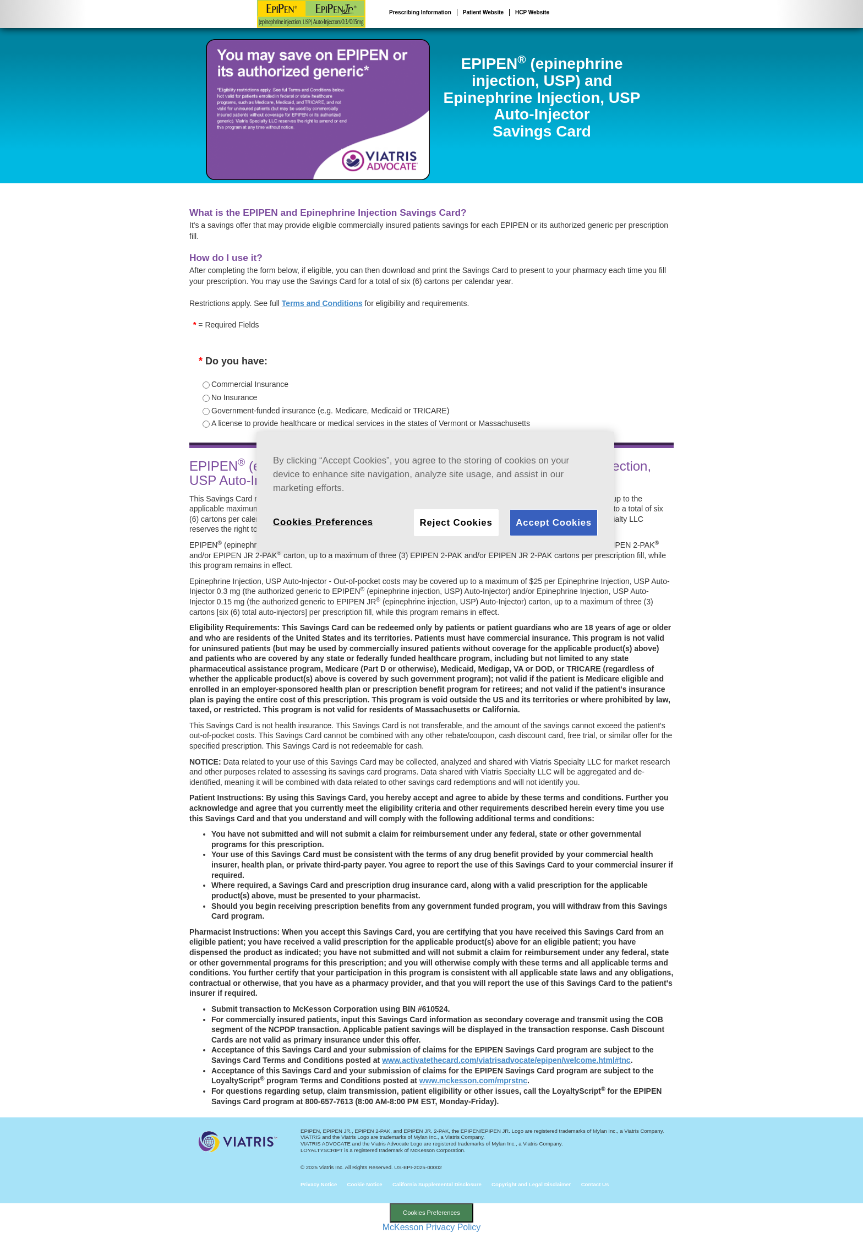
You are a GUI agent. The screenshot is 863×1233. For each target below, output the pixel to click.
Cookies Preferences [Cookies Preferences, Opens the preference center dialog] (323, 522)
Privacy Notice (319, 1184)
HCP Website (532, 12)
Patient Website (483, 12)
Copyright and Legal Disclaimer (531, 1184)
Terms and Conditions (322, 303)
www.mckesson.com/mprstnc (473, 1080)
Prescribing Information (420, 12)
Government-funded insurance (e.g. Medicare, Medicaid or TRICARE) (330, 410)
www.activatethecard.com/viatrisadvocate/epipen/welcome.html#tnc (506, 1060)
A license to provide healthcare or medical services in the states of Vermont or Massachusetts (370, 423)
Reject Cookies (456, 522)
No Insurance (234, 397)
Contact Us (595, 1184)
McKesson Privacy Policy (432, 1227)
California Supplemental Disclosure (437, 1184)
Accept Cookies (554, 522)
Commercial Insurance (249, 384)
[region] (435, 492)
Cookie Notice (365, 1184)
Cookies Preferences (431, 1212)
